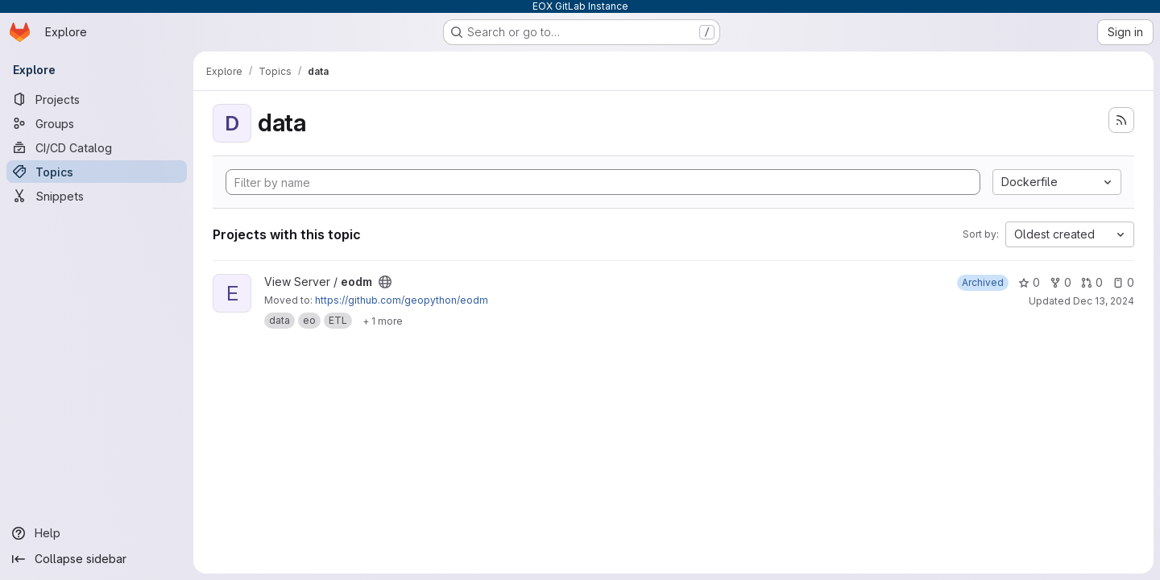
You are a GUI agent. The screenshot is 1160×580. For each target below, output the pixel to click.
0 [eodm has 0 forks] (1060, 282)
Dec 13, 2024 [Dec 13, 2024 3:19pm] (1103, 301)
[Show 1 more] (382, 320)
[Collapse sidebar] (96, 559)
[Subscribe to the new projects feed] (1121, 120)
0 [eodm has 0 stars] (1029, 282)
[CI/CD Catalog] (96, 147)
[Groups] (96, 123)
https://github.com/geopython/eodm (401, 300)
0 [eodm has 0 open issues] (1123, 282)
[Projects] (96, 99)
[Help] (96, 533)
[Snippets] (96, 195)
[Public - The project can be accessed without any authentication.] (385, 282)
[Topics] (96, 171)
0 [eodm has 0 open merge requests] (1092, 282)
